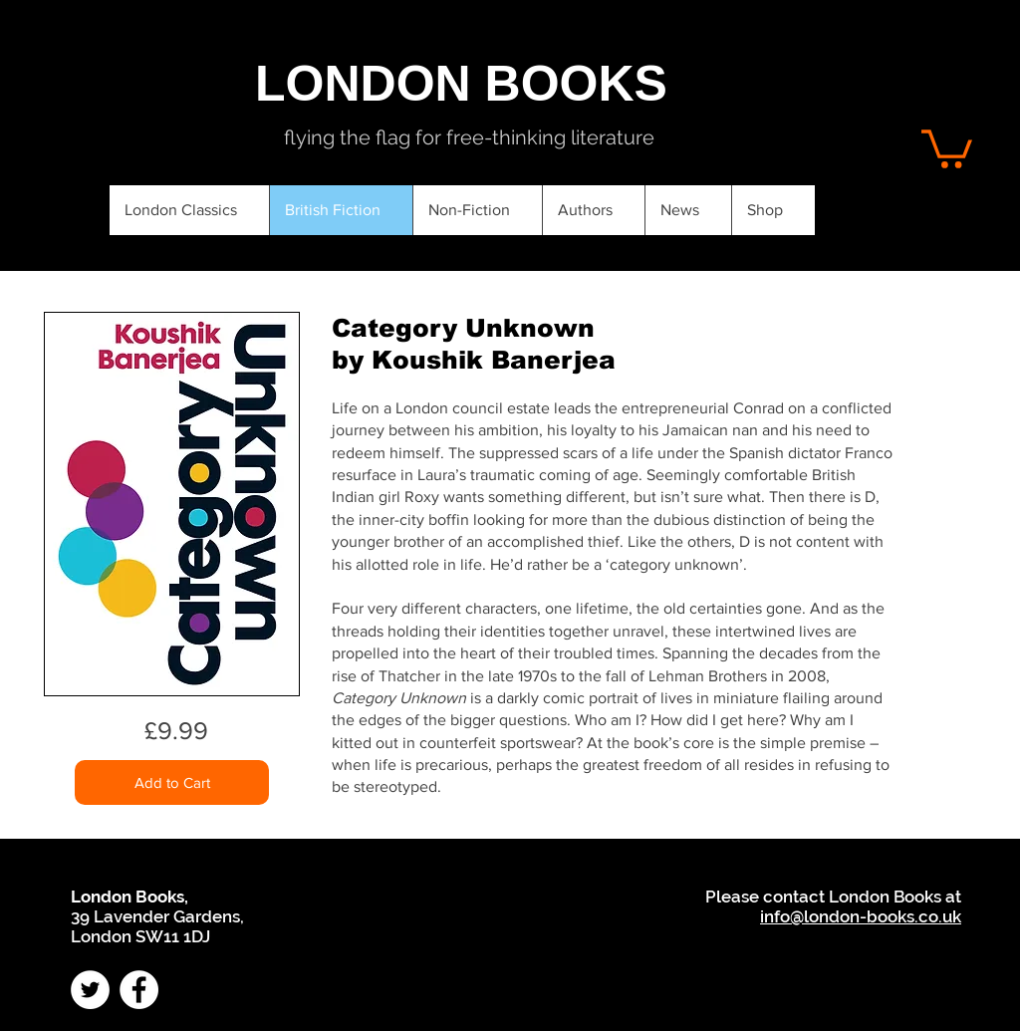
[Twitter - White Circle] (90, 989)
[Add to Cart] (172, 782)
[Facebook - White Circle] (139, 989)
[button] (946, 147)
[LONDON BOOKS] (461, 83)
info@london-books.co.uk (860, 916)
